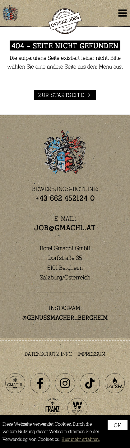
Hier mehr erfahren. (81, 439)
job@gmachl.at (64, 227)
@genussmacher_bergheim (65, 317)
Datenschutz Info (48, 353)
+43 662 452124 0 (65, 198)
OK (117, 425)
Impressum (91, 353)
